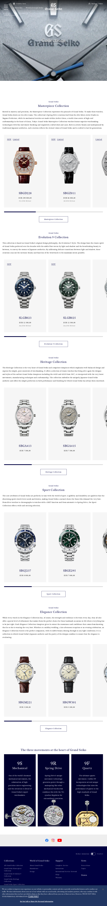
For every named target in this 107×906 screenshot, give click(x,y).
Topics (83, 868)
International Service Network (66, 872)
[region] (53, 895)
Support (59, 861)
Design (32, 872)
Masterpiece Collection (53, 219)
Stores (84, 875)
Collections (17, 9)
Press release (85, 865)
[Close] (103, 889)
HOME (6, 15)
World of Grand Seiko (34, 9)
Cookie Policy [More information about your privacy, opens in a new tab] (33, 896)
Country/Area (19, 4)
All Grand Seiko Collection (13, 865)
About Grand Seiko (36, 865)
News (83, 861)
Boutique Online (95, 4)
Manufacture (34, 868)
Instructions (60, 868)
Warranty (59, 878)
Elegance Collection (53, 728)
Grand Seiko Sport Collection (14, 884)
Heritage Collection (53, 472)
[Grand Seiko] (53, 6)
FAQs (57, 875)
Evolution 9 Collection (53, 344)
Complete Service (62, 865)
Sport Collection (53, 594)
